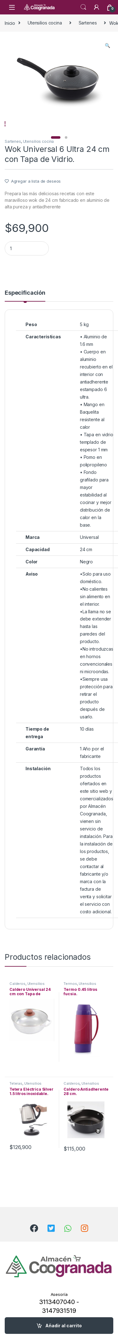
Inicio (10, 22)
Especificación (25, 311)
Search (83, 7)
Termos (70, 1002)
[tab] (25, 314)
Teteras (15, 1102)
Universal (89, 555)
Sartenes (88, 22)
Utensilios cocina (45, 22)
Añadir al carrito (63, 1325)
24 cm (86, 568)
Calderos (17, 1002)
